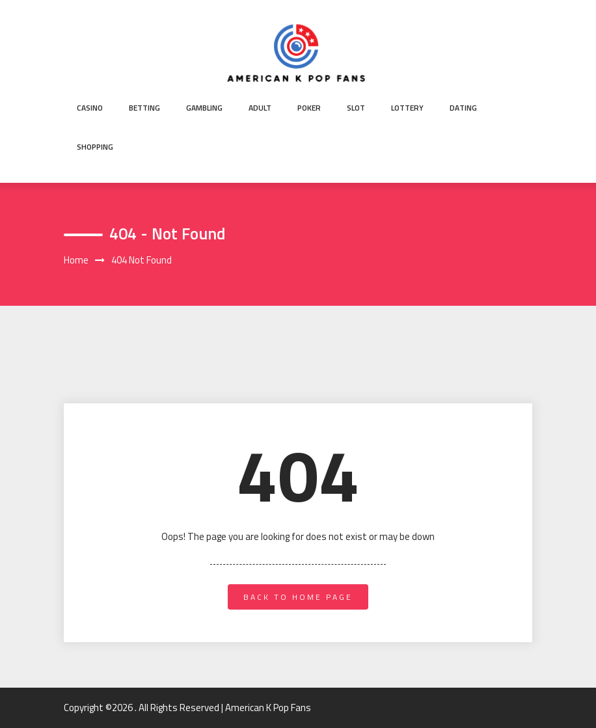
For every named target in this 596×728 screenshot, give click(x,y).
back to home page (298, 597)
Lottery (407, 107)
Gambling (204, 107)
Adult (260, 107)
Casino (90, 107)
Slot (356, 107)
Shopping (95, 147)
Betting (144, 107)
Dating (463, 107)
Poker (309, 107)
